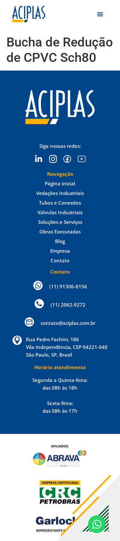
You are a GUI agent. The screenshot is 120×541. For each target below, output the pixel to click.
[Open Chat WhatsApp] (97, 524)
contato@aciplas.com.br (68, 323)
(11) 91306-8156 (68, 286)
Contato (60, 260)
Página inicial (60, 183)
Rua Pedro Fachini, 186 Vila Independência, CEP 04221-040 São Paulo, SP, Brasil (67, 347)
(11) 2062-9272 (68, 304)
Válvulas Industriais (60, 212)
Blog (60, 241)
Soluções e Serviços (60, 222)
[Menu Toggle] (100, 14)
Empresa (60, 251)
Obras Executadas (60, 231)
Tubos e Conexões (60, 202)
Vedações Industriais (60, 193)
